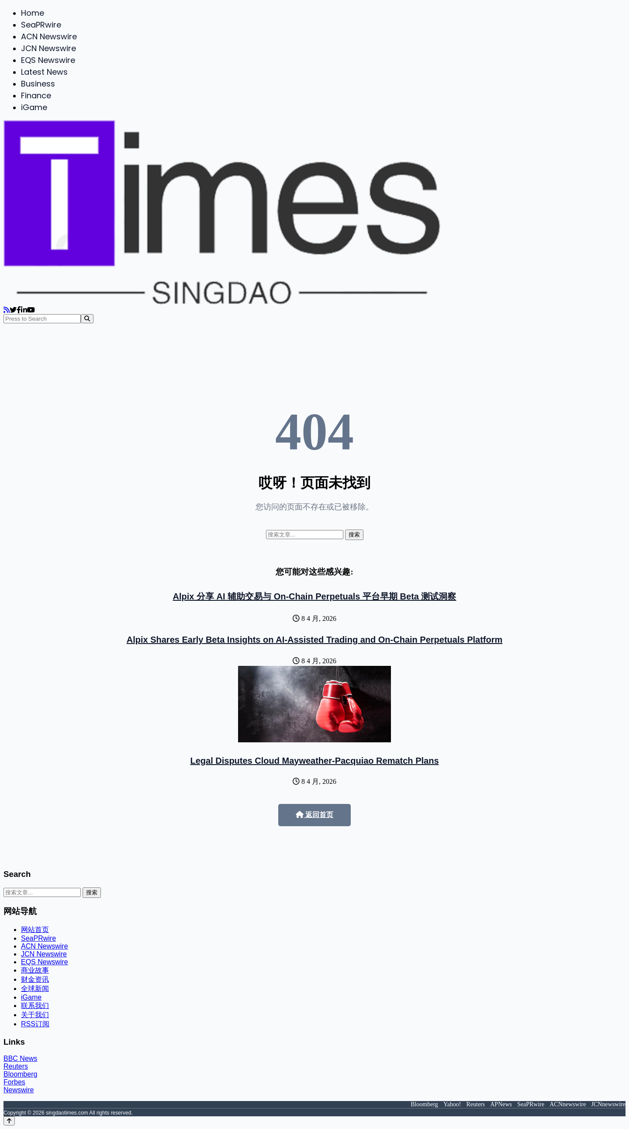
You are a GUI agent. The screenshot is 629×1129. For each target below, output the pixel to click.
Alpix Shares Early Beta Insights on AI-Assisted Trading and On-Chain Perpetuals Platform (315, 639)
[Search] (87, 318)
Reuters (15, 1066)
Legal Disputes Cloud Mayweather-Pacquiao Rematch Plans (314, 760)
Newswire (18, 1090)
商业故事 (35, 970)
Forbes (14, 1082)
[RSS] (6, 310)
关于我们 (35, 1014)
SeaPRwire (41, 24)
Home (32, 12)
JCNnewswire (608, 1104)
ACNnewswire (568, 1104)
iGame (34, 107)
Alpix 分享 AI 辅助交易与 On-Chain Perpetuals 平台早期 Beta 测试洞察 (314, 596)
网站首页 (35, 929)
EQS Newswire (48, 60)
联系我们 (35, 1005)
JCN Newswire (48, 48)
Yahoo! (452, 1104)
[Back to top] (9, 1121)
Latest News (44, 71)
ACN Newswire (49, 36)
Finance (36, 95)
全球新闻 (35, 988)
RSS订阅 (35, 1024)
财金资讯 (35, 979)
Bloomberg (20, 1074)
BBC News (20, 1058)
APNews (501, 1104)
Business (38, 83)
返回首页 (314, 814)
